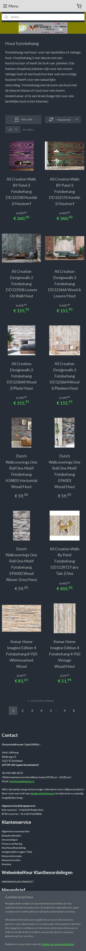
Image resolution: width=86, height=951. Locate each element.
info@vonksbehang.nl (22, 781)
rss (76, 943)
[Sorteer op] (63, 119)
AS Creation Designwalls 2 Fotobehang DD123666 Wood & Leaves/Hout (64, 283)
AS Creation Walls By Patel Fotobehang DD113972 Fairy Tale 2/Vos (64, 561)
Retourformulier (11, 860)
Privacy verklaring (12, 843)
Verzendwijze (10, 839)
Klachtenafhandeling (13, 847)
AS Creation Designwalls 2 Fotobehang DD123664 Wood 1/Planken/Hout (64, 375)
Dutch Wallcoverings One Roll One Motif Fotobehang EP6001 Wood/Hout (64, 471)
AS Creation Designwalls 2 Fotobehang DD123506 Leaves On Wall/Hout (21, 283)
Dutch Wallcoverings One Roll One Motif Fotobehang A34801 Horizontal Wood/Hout (21, 471)
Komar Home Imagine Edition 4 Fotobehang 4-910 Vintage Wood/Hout (64, 654)
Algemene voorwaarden (16, 831)
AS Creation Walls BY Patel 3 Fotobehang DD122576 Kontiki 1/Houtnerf (64, 191)
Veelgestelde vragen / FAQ (17, 851)
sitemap (68, 943)
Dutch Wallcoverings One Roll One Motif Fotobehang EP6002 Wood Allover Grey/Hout (21, 564)
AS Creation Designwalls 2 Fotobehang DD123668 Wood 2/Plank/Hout (21, 375)
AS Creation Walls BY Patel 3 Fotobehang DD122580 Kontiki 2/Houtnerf (21, 191)
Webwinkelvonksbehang (22, 927)
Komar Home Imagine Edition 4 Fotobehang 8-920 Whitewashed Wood (21, 654)
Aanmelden (11, 907)
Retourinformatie (12, 856)
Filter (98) (23, 119)
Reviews (6, 864)
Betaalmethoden (11, 835)
